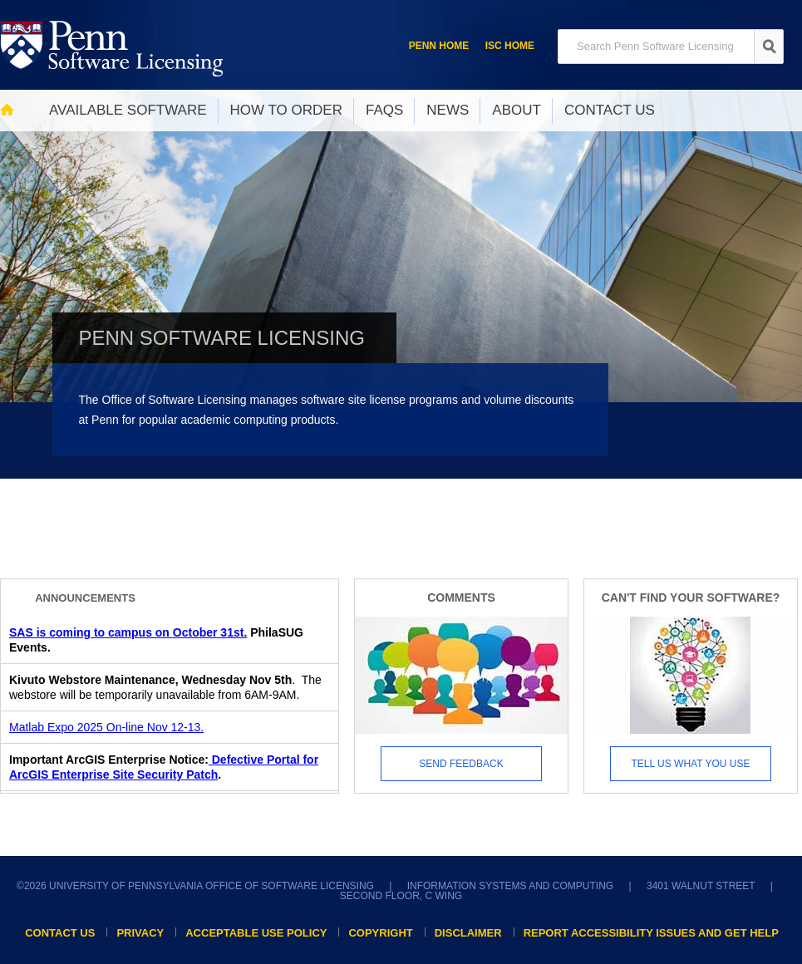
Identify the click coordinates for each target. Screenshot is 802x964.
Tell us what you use (691, 764)
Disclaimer (468, 933)
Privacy (140, 933)
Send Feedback (461, 764)
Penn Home (439, 46)
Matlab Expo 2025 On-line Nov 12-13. (106, 727)
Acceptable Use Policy (256, 933)
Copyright (380, 933)
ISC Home (509, 46)
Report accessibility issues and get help (651, 933)
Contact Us (60, 933)
